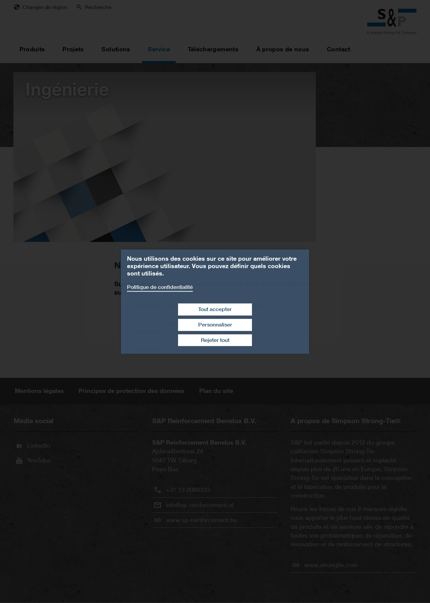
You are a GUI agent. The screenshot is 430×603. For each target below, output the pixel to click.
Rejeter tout (215, 340)
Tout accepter (215, 309)
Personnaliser (215, 324)
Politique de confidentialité (160, 287)
